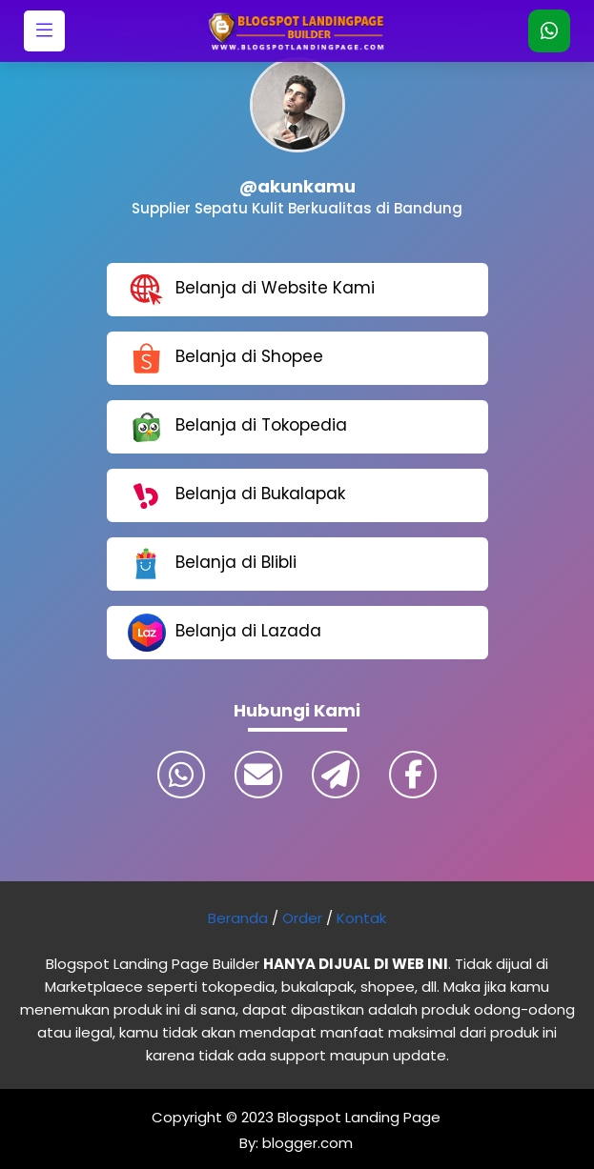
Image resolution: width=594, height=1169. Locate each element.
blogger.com (305, 1143)
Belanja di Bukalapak (236, 495)
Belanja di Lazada (224, 633)
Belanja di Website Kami (251, 290)
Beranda (238, 918)
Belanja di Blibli (212, 564)
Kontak (361, 918)
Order (302, 918)
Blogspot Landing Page (358, 1117)
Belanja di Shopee (225, 358)
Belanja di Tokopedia (237, 427)
